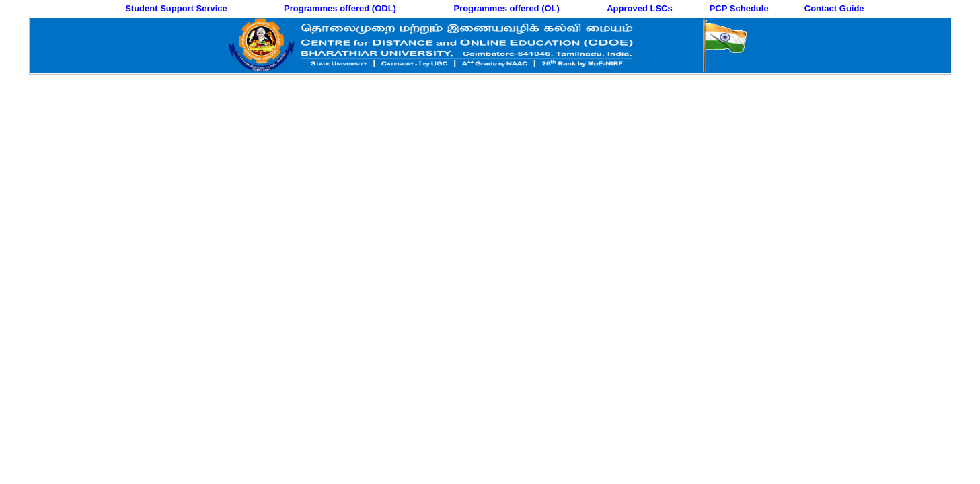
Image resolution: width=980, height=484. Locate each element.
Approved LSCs (640, 8)
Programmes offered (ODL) (340, 8)
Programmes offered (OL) (506, 8)
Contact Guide (834, 8)
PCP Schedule (739, 8)
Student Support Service (176, 8)
